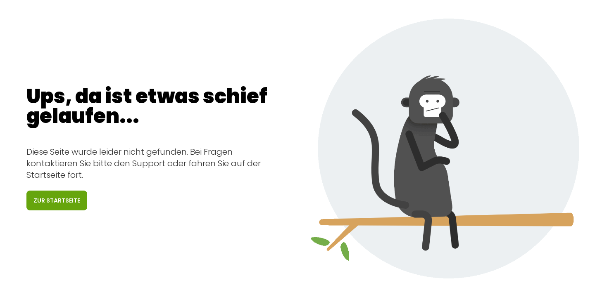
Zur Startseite (56, 200)
